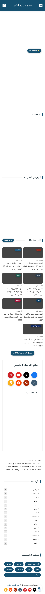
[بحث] (4, 5)
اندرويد (19, 564)
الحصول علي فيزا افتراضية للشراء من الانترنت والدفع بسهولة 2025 (33, 342)
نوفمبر (35, 490)
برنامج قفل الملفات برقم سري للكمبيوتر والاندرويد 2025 (13, 317)
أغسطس (34, 516)
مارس (35, 528)
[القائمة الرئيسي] (41, 5)
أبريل (35, 531)
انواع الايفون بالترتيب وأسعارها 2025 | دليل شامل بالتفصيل (14, 291)
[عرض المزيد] (8, 240)
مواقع (37, 574)
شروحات (9, 569)
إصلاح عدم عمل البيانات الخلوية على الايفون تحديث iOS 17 (33, 317)
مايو (36, 505)
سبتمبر (35, 539)
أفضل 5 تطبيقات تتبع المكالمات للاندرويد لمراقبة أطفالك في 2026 (12, 266)
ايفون (9, 564)
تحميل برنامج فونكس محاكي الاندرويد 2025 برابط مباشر (35, 291)
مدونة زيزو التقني (22, 5)
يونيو (35, 509)
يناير (36, 497)
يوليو (35, 512)
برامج (37, 569)
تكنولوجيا (20, 569)
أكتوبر (35, 543)
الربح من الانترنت (33, 564)
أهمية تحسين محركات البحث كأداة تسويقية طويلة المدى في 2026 (33, 266)
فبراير (35, 501)
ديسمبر (35, 493)
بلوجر (29, 569)
